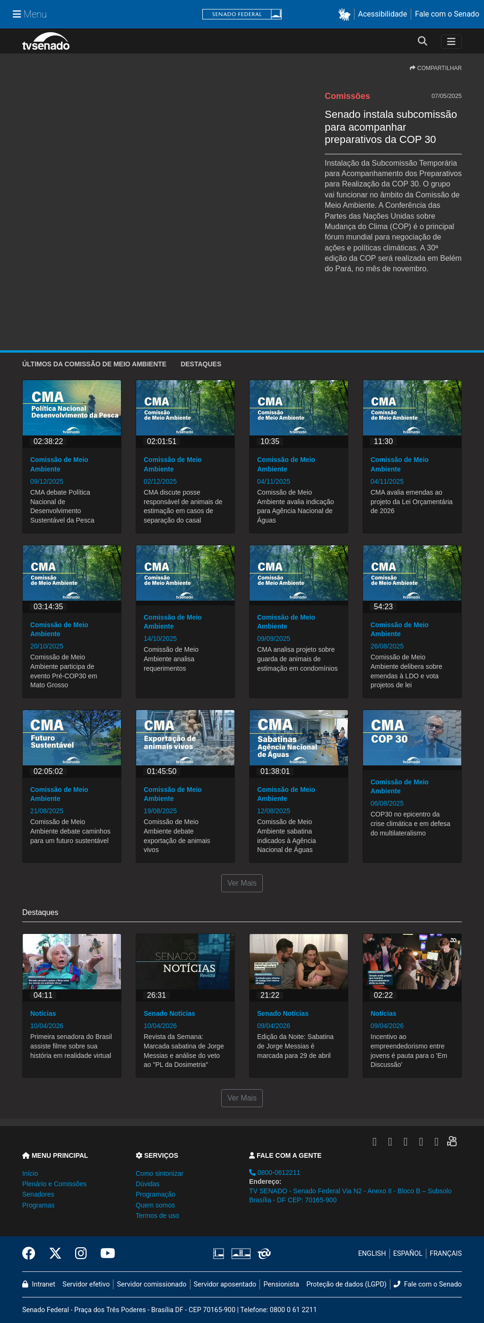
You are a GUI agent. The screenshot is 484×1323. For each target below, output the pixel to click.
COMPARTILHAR (436, 68)
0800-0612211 (274, 1172)
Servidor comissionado (152, 1284)
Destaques (201, 364)
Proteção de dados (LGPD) (346, 1284)
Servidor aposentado (225, 1284)
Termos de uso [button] (157, 1215)
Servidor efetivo (86, 1284)
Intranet (38, 1284)
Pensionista (281, 1284)
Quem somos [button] (155, 1205)
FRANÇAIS (446, 1254)
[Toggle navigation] (451, 42)
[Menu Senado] (30, 14)
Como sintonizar (159, 1173)
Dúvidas (148, 1184)
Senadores (38, 1194)
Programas (38, 1205)
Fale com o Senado (447, 13)
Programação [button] (155, 1194)
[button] (346, 14)
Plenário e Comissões (54, 1184)
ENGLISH (372, 1254)
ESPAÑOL (408, 1254)
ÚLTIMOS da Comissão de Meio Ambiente (94, 364)
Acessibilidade (382, 13)
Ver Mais (242, 883)
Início (30, 1173)
